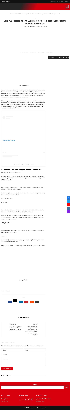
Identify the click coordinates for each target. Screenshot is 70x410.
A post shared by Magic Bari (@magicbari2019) (24, 164)
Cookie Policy (4, 401)
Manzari (8, 291)
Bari (3, 291)
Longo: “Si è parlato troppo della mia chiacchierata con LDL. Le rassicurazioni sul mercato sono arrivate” (31, 330)
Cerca (35, 384)
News (35, 17)
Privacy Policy (4, 399)
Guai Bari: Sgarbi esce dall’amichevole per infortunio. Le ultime (16, 327)
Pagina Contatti (40, 401)
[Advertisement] (35, 39)
